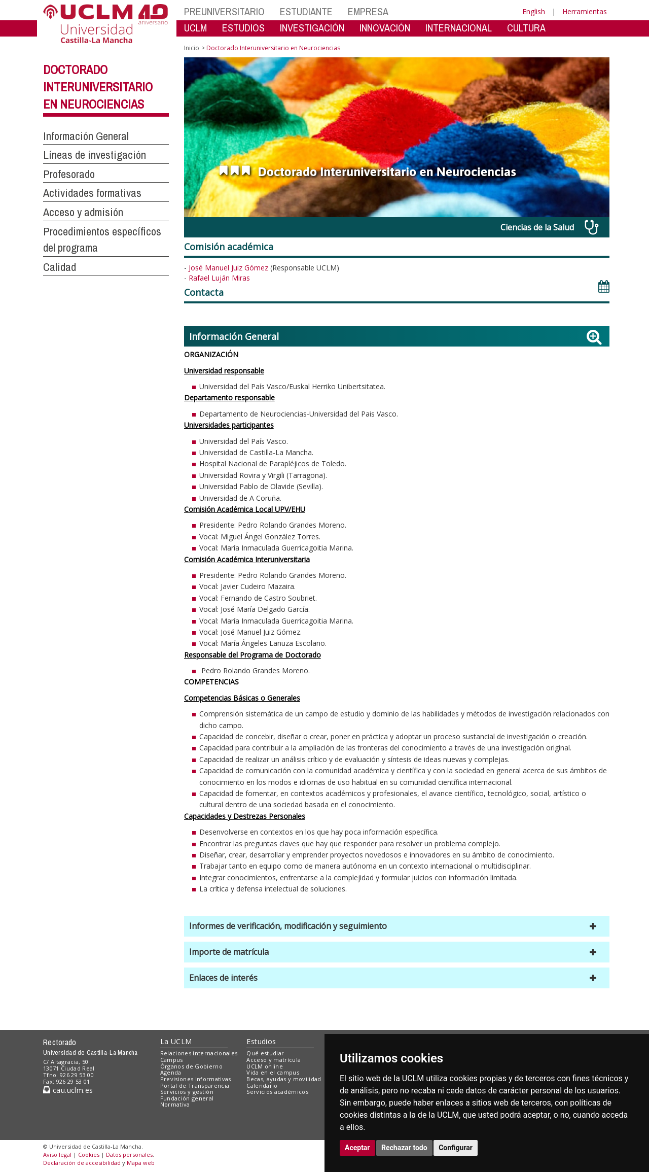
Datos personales (129, 1154)
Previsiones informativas (195, 1079)
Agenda (171, 1072)
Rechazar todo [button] (404, 1148)
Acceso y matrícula (273, 1059)
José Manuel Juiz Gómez (229, 267)
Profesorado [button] (69, 174)
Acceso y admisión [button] (83, 212)
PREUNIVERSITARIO (224, 11)
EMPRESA (368, 11)
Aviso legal (57, 1154)
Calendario (261, 1085)
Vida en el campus (272, 1072)
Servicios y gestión (186, 1091)
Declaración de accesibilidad (82, 1162)
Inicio (191, 48)
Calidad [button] (59, 266)
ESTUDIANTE (306, 11)
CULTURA (526, 28)
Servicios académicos (277, 1091)
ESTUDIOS (243, 28)
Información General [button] (86, 136)
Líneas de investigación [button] (94, 154)
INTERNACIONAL (458, 28)
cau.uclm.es (68, 1090)
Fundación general (187, 1098)
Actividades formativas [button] (92, 192)
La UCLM (176, 1041)
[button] (396, 926)
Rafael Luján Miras (219, 278)
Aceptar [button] (357, 1148)
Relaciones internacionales (199, 1053)
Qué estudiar (265, 1053)
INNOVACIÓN (384, 28)
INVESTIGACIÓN (312, 28)
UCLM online (264, 1066)
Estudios (261, 1041)
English (533, 11)
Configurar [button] (456, 1148)
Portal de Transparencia (195, 1085)
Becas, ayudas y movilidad (283, 1079)
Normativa (175, 1104)
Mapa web (141, 1162)
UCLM (195, 28)
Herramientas (584, 11)
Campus (171, 1059)
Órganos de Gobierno (191, 1066)
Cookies (88, 1154)
